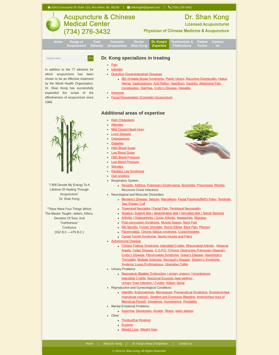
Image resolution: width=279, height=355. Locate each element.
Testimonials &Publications (182, 43)
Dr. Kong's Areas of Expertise (150, 343)
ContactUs (218, 43)
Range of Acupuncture (76, 43)
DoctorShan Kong (139, 43)
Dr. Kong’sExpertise (159, 43)
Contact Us (185, 343)
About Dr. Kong (112, 343)
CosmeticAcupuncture (117, 43)
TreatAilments (96, 43)
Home (58, 41)
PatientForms (202, 43)
